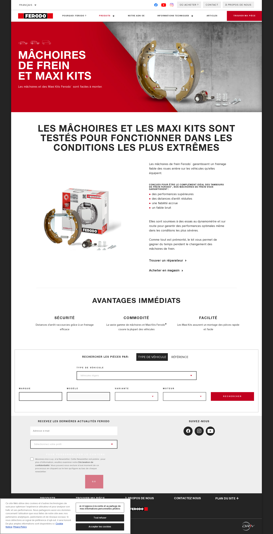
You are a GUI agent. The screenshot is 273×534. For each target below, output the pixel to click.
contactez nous (187, 498)
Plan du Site (227, 498)
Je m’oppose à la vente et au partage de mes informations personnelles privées (100, 507)
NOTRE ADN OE (136, 16)
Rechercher (232, 396)
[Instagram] (172, 5)
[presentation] (56, 481)
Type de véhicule (90, 368)
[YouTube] (163, 5)
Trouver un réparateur (166, 260)
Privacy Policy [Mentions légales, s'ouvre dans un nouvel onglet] (20, 527)
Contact (212, 4)
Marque (25, 389)
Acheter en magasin (164, 270)
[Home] (37, 16)
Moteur (169, 389)
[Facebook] (156, 5)
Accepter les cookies (100, 526)
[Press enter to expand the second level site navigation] (113, 16)
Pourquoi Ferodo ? (74, 16)
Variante (122, 389)
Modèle (72, 389)
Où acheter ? (189, 4)
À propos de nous (238, 4)
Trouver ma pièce (244, 16)
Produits (104, 16)
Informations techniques (173, 16)
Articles (211, 16)
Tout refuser (99, 517)
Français (25, 4)
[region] (65, 516)
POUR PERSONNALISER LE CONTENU (75, 455)
